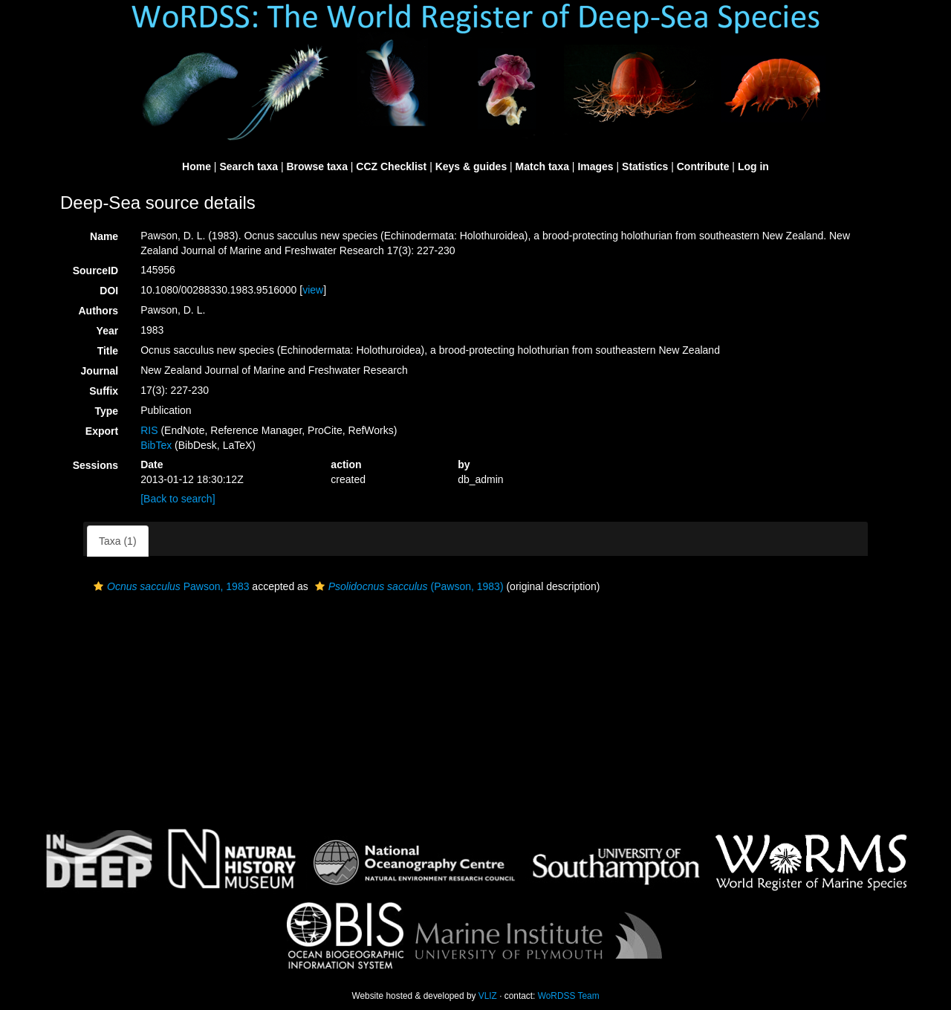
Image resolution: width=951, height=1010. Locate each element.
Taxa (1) (118, 541)
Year (108, 331)
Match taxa (542, 166)
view (312, 290)
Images (595, 166)
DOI (109, 291)
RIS (149, 430)
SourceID (95, 270)
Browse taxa (316, 166)
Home (196, 166)
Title (108, 351)
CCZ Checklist (391, 166)
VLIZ (487, 996)
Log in (753, 166)
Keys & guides (471, 166)
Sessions (95, 465)
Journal (100, 371)
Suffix (103, 391)
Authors (98, 311)
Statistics (645, 166)
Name (104, 236)
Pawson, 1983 (169, 586)
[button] (98, 586)
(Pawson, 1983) (407, 586)
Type (107, 411)
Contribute (703, 166)
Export (101, 431)
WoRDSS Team (569, 996)
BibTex (156, 445)
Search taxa (248, 166)
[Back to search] (177, 499)
